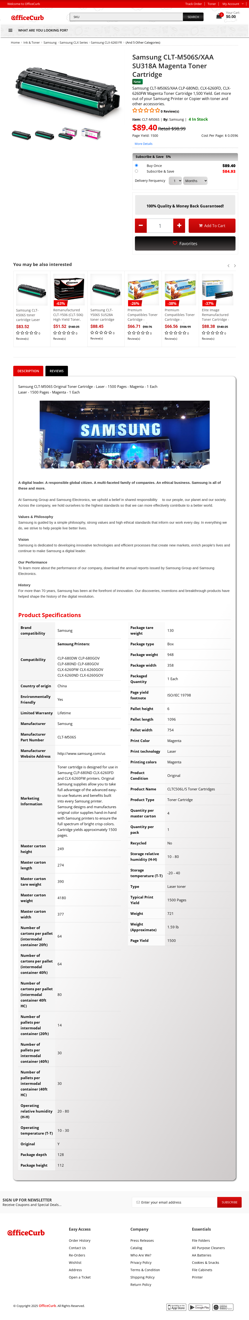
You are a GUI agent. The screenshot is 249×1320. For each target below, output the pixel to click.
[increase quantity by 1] (179, 226)
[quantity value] (160, 226)
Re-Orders (77, 1255)
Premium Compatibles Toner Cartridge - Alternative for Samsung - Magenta (143, 322)
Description (28, 371)
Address (75, 1270)
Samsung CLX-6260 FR (106, 42)
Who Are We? (140, 1255)
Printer (197, 1277)
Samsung (50, 42)
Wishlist (75, 1262)
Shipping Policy (142, 1277)
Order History (79, 1240)
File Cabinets (202, 1270)
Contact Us (77, 1248)
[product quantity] (160, 226)
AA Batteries (201, 1255)
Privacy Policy (140, 1262)
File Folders (201, 1240)
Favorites (185, 243)
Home (15, 42)
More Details (143, 144)
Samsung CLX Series (74, 42)
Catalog (136, 1248)
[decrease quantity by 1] (141, 226)
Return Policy (140, 1284)
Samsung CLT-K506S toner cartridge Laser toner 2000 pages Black (30, 319)
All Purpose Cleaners (208, 1248)
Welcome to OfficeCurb (23, 4)
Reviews (57, 371)
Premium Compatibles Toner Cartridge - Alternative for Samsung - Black (180, 319)
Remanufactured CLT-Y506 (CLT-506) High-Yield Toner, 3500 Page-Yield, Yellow (68, 319)
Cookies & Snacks (205, 1262)
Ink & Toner (31, 42)
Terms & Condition (145, 1270)
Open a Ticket (80, 1277)
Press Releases (142, 1240)
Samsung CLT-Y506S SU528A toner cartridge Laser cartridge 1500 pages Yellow (105, 319)
